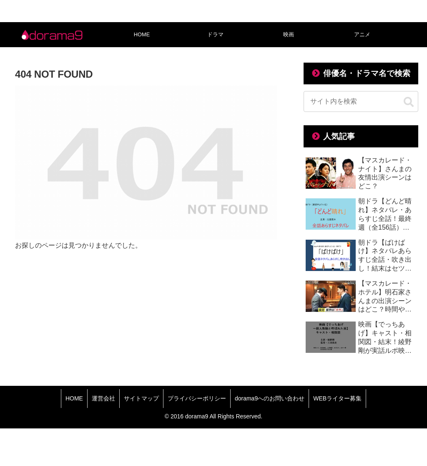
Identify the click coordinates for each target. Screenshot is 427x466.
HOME (74, 398)
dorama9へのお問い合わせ (269, 398)
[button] (408, 102)
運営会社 (103, 398)
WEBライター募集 (337, 398)
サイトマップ (141, 398)
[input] (361, 101)
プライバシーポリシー (197, 398)
